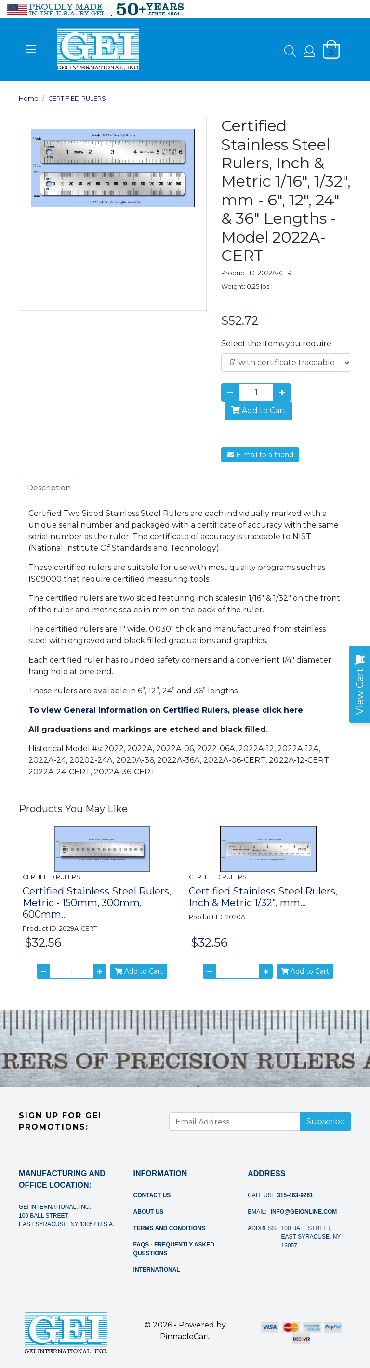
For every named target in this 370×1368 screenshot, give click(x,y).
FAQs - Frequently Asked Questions (173, 1249)
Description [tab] (49, 487)
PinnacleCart (185, 1336)
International (156, 1269)
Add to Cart (258, 410)
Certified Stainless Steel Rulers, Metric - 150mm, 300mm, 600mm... (97, 902)
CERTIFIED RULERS (77, 98)
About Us (148, 1211)
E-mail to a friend (260, 454)
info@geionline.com (304, 1211)
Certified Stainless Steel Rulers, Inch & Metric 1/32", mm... (263, 896)
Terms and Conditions (169, 1228)
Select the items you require (276, 343)
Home (29, 98)
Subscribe (325, 1121)
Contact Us (152, 1195)
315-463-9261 (295, 1195)
